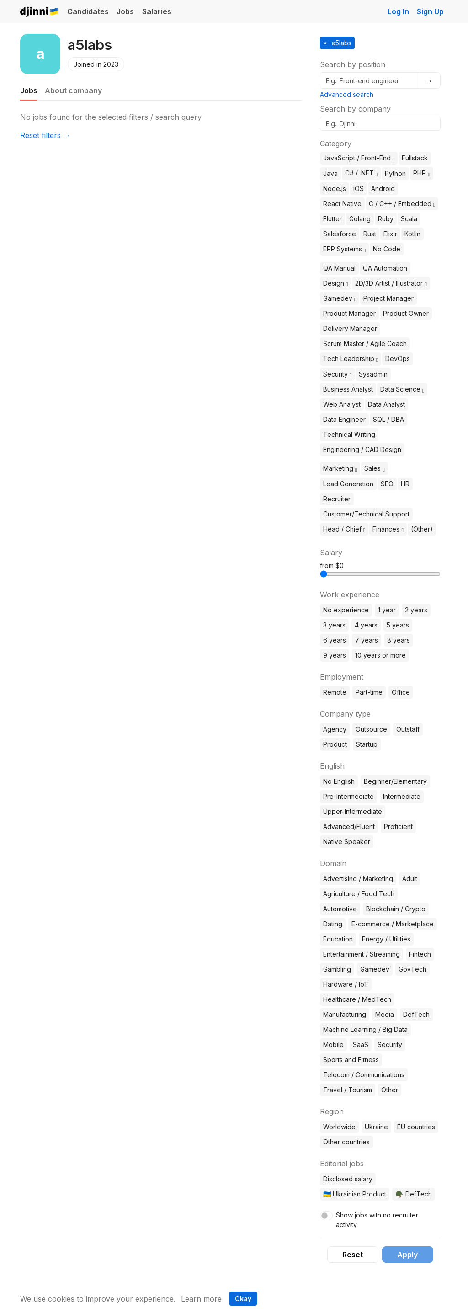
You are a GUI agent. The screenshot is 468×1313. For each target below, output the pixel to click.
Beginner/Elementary (395, 781)
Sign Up (430, 11)
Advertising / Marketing (358, 878)
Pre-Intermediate (348, 796)
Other (389, 1090)
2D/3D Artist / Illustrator (390, 283)
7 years (366, 640)
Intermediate (401, 796)
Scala (409, 219)
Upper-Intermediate (352, 811)
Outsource (371, 729)
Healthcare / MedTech (357, 999)
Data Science (402, 389)
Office (401, 692)
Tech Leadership (350, 358)
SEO (387, 484)
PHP (421, 173)
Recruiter (337, 499)
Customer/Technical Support (366, 514)
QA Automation (385, 268)
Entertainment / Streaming (361, 954)
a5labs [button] (340, 43)
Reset (352, 1254)
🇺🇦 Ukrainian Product (354, 1194)
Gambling (337, 969)
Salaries (156, 11)
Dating (332, 924)
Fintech (420, 954)
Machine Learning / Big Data (365, 1029)
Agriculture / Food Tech (358, 894)
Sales (374, 468)
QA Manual (339, 268)
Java (330, 173)
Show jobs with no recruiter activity (377, 1219)
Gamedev (339, 298)
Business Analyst (348, 389)
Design (335, 283)
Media (384, 1014)
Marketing (340, 468)
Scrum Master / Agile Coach (365, 343)
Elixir (390, 234)
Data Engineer (344, 419)
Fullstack (415, 158)
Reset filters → (45, 135)
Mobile (333, 1044)
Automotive (340, 909)
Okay (243, 1298)
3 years (334, 625)
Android (383, 188)
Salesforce (339, 234)
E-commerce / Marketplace (392, 924)
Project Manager (388, 298)
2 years (416, 610)
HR (405, 484)
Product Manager (349, 313)
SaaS (360, 1044)
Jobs (125, 11)
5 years (398, 625)
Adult (409, 878)
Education (338, 939)
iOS (358, 188)
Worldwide (339, 1127)
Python (395, 173)
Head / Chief (344, 529)
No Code (386, 249)
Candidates (88, 11)
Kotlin (412, 234)
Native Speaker (346, 841)
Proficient (398, 826)
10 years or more (380, 655)
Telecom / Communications (363, 1075)
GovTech (412, 969)
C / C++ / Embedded (402, 203)
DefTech (416, 1014)
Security (337, 374)
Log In (398, 11)
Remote (334, 692)
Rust (369, 234)
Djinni (39, 12)
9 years (334, 655)
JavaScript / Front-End (358, 158)
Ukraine (376, 1127)
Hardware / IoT (345, 984)
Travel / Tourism (347, 1090)
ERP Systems (344, 249)
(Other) (422, 529)
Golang (360, 219)
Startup (367, 744)
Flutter (332, 219)
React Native (342, 203)
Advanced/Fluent (349, 826)
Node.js (334, 188)
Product (335, 744)
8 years (398, 640)
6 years (334, 640)
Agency (334, 729)
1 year (387, 610)
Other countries (346, 1142)
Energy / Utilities (386, 939)
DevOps (397, 358)
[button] (393, 158)
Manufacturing (344, 1014)
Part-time (369, 692)
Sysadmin (373, 374)
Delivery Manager (350, 328)
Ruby (386, 219)
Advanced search (346, 94)
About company (73, 90)
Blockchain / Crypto (395, 909)
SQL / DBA (388, 419)
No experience (346, 610)
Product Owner (406, 313)
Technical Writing (349, 434)
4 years (366, 625)
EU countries (416, 1127)
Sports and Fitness (351, 1059)
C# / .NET (361, 173)
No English (339, 781)
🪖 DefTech (413, 1194)
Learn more (201, 1298)
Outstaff (408, 729)
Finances (387, 529)
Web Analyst (342, 404)
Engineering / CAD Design (362, 449)
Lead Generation (348, 484)
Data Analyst (386, 404)
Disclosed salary (347, 1179)
